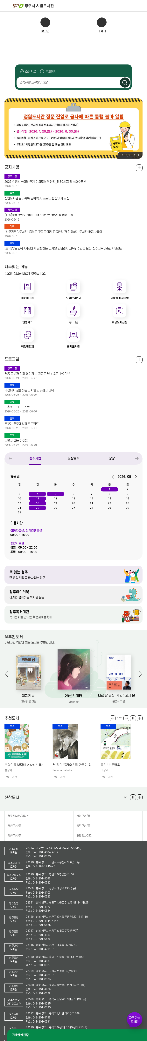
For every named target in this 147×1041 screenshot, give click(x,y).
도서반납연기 (73, 298)
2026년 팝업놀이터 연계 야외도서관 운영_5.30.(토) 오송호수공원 (45, 182)
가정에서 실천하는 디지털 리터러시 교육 (29, 390)
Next (133, 155)
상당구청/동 (83, 816)
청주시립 (35, 458)
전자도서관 (73, 346)
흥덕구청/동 (83, 826)
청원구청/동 (14, 835)
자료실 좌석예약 (119, 298)
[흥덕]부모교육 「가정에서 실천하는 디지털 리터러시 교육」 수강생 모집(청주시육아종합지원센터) (63, 248)
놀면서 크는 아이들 (16, 440)
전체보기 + (139, 359)
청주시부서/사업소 (18, 816)
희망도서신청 (119, 322)
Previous (122, 155)
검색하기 (125, 82)
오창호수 (73, 458)
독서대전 (73, 322)
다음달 (134, 477)
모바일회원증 (20, 1035)
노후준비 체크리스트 (17, 407)
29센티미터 (73, 696)
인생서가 (27, 322)
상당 (112, 458)
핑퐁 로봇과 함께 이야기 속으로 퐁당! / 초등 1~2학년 (37, 374)
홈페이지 (51, 71)
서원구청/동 (14, 826)
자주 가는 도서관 (134, 1020)
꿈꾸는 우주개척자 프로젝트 (21, 424)
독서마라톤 (27, 298)
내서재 (102, 31)
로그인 (45, 31)
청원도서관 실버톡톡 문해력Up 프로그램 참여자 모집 (36, 198)
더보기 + (140, 718)
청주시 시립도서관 (79, 6)
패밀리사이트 (84, 835)
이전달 (114, 477)
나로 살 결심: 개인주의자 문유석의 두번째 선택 (118, 695)
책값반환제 (27, 346)
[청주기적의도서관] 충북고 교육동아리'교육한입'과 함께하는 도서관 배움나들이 (53, 232)
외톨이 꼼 (28, 695)
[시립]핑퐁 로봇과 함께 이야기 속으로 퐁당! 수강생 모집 (38, 215)
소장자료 (30, 71)
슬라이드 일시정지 (138, 155)
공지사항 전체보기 (139, 167)
